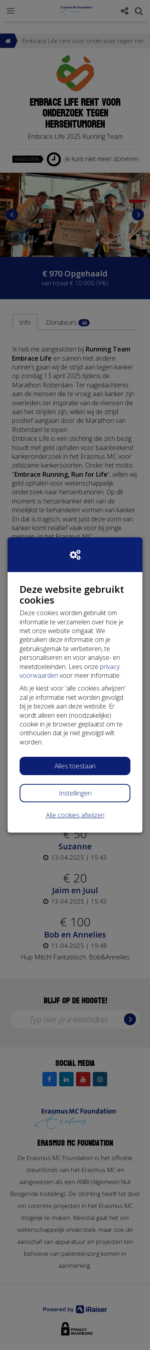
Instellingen (75, 792)
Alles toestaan (75, 765)
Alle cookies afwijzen (75, 815)
